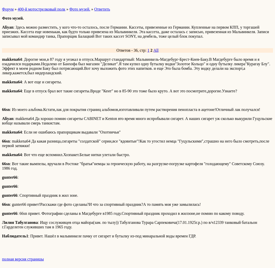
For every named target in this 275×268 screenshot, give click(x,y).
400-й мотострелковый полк (41, 9)
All (155, 50)
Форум (8, 9)
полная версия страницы (23, 259)
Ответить (102, 9)
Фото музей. (79, 9)
